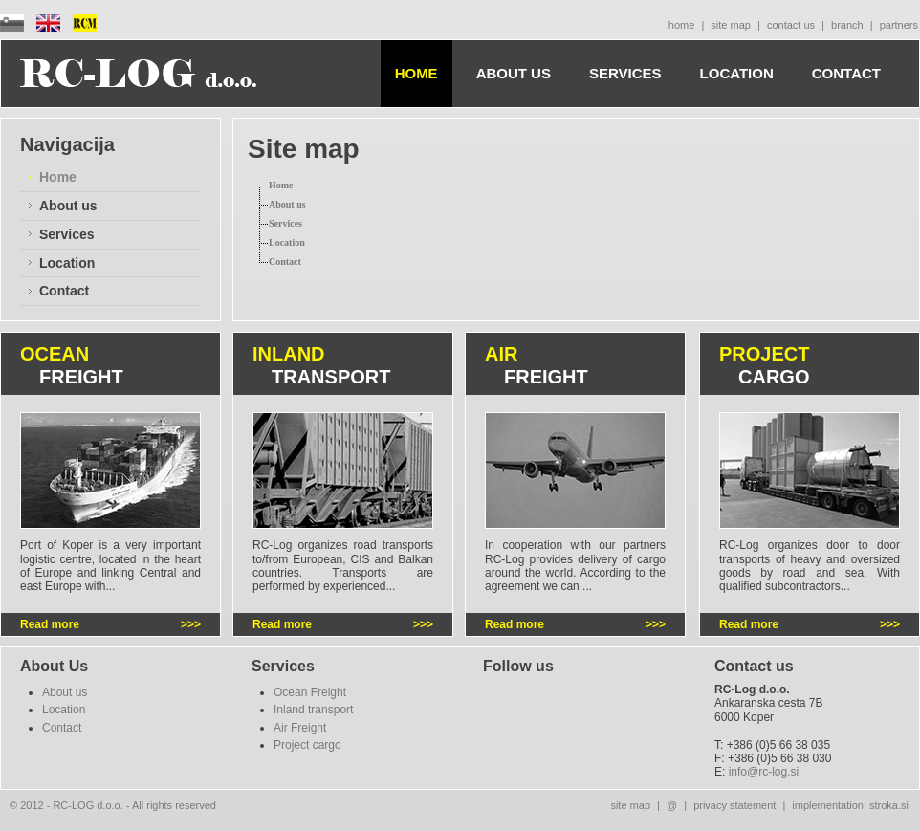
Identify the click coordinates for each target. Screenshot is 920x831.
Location (67, 263)
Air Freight (300, 727)
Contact (64, 290)
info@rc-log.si (764, 771)
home (681, 25)
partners (899, 25)
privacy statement (734, 805)
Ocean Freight (310, 692)
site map (731, 25)
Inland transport (313, 709)
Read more (49, 624)
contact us (791, 25)
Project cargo (307, 745)
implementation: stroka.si (850, 805)
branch (847, 25)
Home (58, 177)
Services (67, 234)
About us (68, 205)
